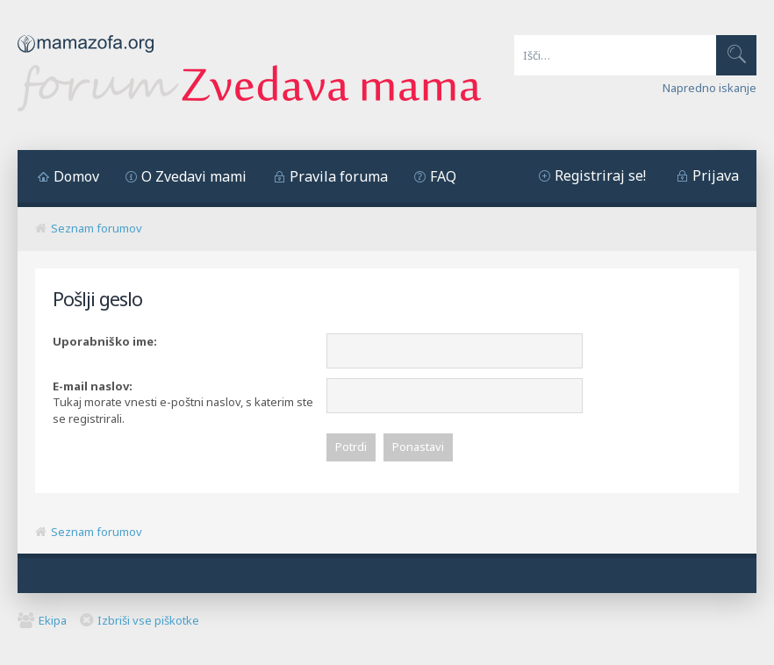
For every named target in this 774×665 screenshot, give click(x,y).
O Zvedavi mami (194, 176)
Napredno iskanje (709, 88)
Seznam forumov (96, 228)
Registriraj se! (600, 175)
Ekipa (53, 622)
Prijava (715, 175)
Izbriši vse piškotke (148, 622)
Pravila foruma (339, 176)
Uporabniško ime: (105, 341)
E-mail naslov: (93, 386)
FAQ (443, 176)
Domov (76, 176)
